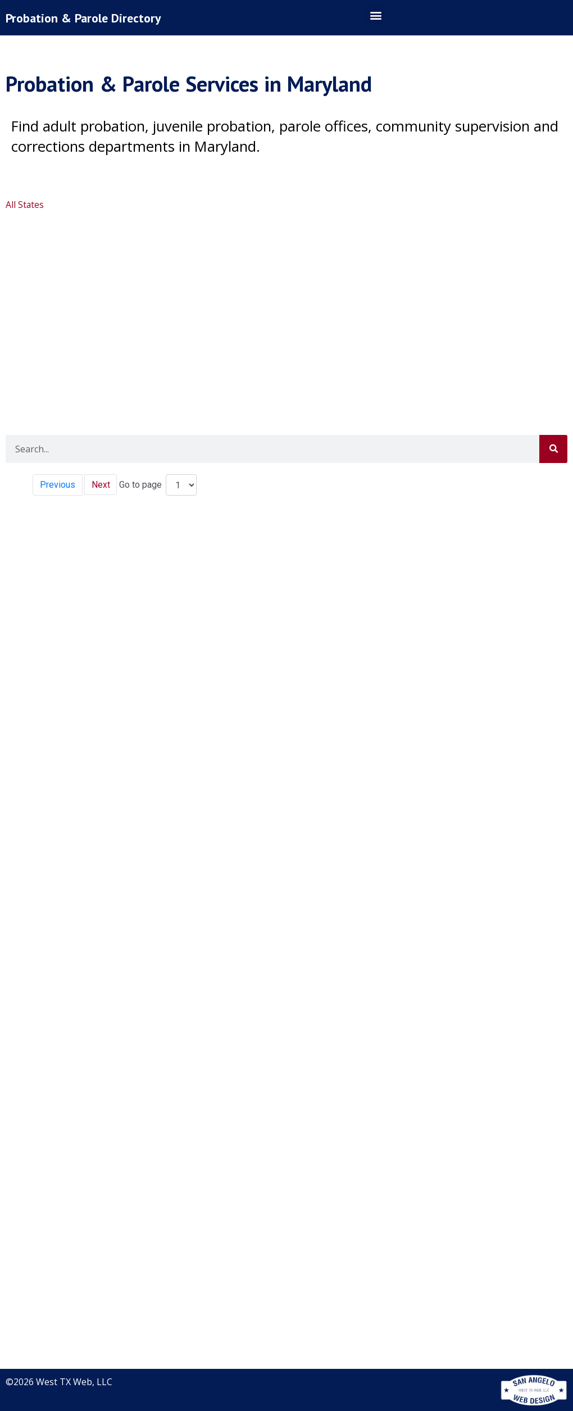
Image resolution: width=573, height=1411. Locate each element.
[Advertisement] (285, 301)
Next (101, 484)
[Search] (553, 449)
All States (25, 204)
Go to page (141, 484)
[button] (375, 15)
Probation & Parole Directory (86, 18)
